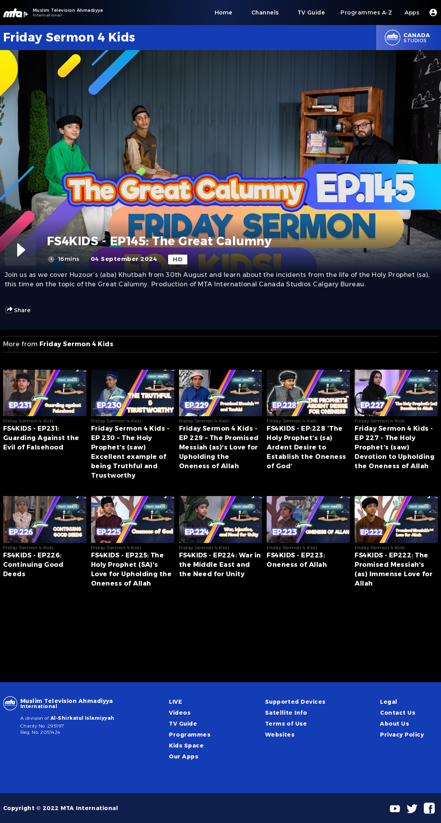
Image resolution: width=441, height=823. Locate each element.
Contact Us (397, 712)
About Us (394, 723)
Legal (388, 701)
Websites (280, 734)
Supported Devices (295, 701)
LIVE (175, 701)
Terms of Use (286, 723)
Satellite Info (286, 712)
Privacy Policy (402, 734)
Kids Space (186, 745)
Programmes (189, 734)
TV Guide (183, 723)
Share (17, 310)
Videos (179, 712)
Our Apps (183, 756)
